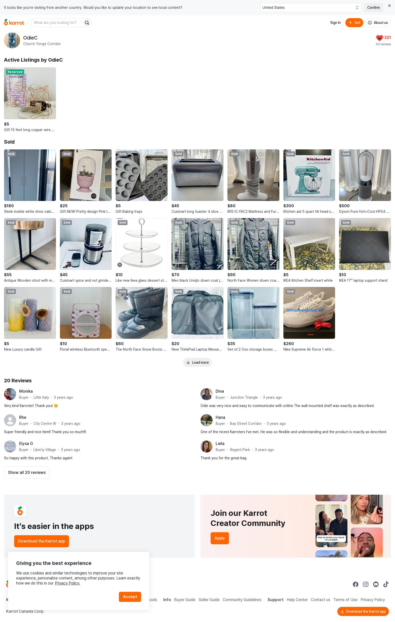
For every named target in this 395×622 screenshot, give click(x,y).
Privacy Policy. (67, 583)
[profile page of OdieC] (12, 40)
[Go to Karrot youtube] (376, 584)
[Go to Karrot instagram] (366, 584)
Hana (220, 417)
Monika (26, 391)
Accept (130, 596)
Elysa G (26, 443)
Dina (220, 391)
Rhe (22, 417)
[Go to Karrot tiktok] (386, 584)
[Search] (86, 22)
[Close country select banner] (389, 5)
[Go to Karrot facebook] (356, 584)
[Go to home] (14, 22)
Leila (220, 443)
